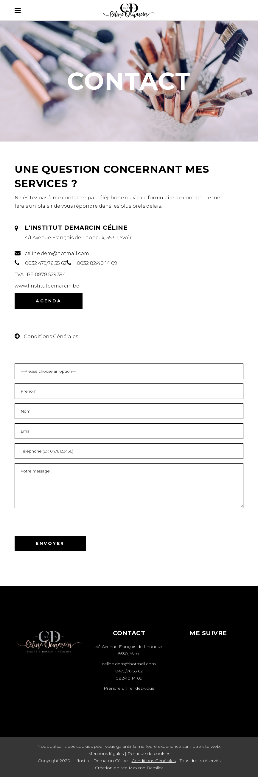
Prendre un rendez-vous (129, 688)
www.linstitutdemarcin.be (47, 286)
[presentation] (60, 524)
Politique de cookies (149, 753)
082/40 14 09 (129, 678)
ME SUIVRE (208, 633)
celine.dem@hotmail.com (129, 663)
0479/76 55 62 (129, 671)
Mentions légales (106, 753)
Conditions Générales (154, 760)
